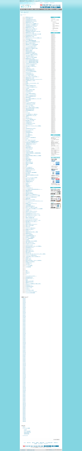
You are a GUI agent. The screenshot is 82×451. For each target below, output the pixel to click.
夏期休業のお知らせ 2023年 (30, 27)
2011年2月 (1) (53, 103)
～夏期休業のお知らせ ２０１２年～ (31, 115)
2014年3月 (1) (53, 74)
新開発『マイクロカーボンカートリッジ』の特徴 (33, 195)
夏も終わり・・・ (28, 230)
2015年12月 (24, 333)
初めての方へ (23, 9)
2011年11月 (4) (53, 96)
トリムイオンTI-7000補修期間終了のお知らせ (32, 141)
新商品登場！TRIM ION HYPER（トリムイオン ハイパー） (34, 79)
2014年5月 (24, 346)
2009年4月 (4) (53, 126)
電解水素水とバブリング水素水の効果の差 (32, 44)
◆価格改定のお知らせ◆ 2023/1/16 (31, 30)
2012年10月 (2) (53, 88)
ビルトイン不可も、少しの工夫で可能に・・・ (32, 76)
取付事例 (31, 9)
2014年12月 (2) (53, 69)
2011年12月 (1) (53, 95)
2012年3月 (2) (53, 93)
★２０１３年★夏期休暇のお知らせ (31, 96)
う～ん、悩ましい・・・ (29, 202)
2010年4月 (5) (53, 114)
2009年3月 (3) (53, 127)
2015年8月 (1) (53, 64)
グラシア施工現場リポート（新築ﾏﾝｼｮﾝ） (32, 114)
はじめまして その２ (29, 287)
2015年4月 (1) (53, 67)
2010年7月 (24, 394)
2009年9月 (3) (53, 121)
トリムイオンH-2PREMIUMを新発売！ (31, 71)
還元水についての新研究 (29, 163)
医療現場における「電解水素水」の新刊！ (32, 48)
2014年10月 (24, 343)
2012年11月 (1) (53, 87)
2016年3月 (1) (53, 59)
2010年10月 (24, 390)
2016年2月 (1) (53, 60)
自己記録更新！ (28, 136)
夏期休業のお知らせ (29, 233)
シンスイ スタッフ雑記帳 (26, 428)
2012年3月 (24, 372)
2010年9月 (24, 391)
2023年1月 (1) (53, 44)
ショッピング (46, 2)
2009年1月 (24, 417)
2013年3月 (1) (53, 84)
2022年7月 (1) (53, 46)
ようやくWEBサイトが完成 (30, 290)
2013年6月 (24, 356)
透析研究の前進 (28, 198)
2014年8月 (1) (53, 71)
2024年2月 (24, 306)
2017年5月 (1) (53, 56)
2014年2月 (24, 350)
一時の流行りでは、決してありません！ (31, 63)
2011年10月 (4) (53, 97)
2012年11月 (24, 364)
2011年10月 (24, 377)
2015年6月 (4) (53, 66)
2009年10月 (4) (53, 120)
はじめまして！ (28, 67)
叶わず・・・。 (28, 84)
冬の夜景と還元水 (28, 160)
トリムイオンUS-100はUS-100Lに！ (31, 102)
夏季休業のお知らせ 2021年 (30, 36)
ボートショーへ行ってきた (29, 129)
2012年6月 (24, 368)
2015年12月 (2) (53, 62)
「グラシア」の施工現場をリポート (31, 119)
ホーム (41, 2)
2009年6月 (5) (53, 124)
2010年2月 (24, 400)
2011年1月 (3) (53, 104)
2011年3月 (24, 383)
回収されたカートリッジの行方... (30, 199)
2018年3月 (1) (53, 55)
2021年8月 (24, 317)
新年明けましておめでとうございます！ (31, 211)
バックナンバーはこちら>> (56, 136)
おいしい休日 (28, 133)
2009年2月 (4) (53, 128)
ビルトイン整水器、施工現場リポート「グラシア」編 (33, 98)
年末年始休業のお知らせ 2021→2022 (31, 35)
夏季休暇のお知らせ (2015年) (30, 58)
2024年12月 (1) (53, 37)
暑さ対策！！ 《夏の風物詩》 (30, 237)
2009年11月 (24, 404)
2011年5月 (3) (53, 100)
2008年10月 (24, 421)
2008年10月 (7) (53, 132)
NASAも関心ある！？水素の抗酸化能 (31, 172)
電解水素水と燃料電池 (54, 142)
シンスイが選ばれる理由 (44, 9)
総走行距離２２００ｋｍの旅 (30, 120)
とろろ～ (27, 111)
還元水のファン (28, 158)
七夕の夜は (27, 239)
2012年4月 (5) (53, 92)
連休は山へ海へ (28, 226)
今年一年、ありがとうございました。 (31, 212)
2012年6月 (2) (53, 90)
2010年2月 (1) (53, 116)
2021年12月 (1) (53, 48)
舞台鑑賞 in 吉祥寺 (28, 171)
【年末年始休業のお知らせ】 (30, 168)
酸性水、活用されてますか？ (30, 251)
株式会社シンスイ (51, 449)
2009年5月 (24, 412)
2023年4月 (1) (53, 43)
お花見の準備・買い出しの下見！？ (31, 128)
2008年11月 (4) (53, 131)
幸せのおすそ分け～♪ (29, 248)
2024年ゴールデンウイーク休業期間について (32, 23)
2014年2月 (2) (53, 75)
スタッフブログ (40, 443)
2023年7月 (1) (53, 42)
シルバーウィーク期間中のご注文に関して (32, 54)
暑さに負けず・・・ (29, 145)
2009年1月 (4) (53, 129)
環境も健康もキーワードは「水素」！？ (31, 221)
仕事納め (27, 164)
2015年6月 (24, 338)
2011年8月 (24, 378)
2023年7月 (24, 308)
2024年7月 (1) (53, 38)
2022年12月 (24, 312)
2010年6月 (24, 395)
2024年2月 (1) (53, 40)
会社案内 (57, 9)
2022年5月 (24, 315)
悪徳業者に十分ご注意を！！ (30, 229)
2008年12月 (24, 418)
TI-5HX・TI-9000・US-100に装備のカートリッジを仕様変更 (34, 208)
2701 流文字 (27, 88)
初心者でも (27, 101)
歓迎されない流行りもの (29, 162)
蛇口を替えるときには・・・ (30, 278)
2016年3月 (24, 329)
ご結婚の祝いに (28, 186)
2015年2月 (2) (53, 68)
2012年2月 (24, 373)
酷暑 (26, 176)
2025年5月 (24, 299)
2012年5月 (24, 369)
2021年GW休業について (29, 39)
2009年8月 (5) (53, 122)
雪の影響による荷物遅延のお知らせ (31, 85)
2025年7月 (24, 298)
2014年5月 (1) (53, 72)
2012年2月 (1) (53, 94)
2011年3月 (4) (53, 102)
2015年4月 (24, 339)
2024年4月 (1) (53, 39)
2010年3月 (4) (53, 115)
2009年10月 (24, 405)
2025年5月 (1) (53, 35)
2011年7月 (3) (53, 99)
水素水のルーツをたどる (29, 49)
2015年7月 (24, 337)
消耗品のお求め (37, 9)
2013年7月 (24, 355)
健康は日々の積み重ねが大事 (30, 217)
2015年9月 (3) (53, 63)
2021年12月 (24, 316)
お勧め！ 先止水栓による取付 (30, 89)
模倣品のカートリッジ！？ (29, 282)
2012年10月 (24, 365)
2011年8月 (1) (53, 98)
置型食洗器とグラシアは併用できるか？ (31, 53)
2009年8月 (24, 408)
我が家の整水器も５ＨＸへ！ (30, 247)
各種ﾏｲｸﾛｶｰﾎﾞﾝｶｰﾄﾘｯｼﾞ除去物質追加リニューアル (33, 41)
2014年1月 (24, 351)
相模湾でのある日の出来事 (29, 281)
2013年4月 (24, 359)
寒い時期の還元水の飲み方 (29, 286)
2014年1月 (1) (53, 76)
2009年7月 (24, 409)
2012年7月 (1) (53, 89)
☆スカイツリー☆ (28, 92)
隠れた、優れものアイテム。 (30, 242)
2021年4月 (24, 320)
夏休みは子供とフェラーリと (30, 180)
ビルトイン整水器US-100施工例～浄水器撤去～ (32, 107)
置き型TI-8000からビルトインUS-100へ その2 (33, 215)
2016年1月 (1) (53, 61)
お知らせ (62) (53, 18)
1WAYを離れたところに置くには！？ (31, 66)
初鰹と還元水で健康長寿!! (29, 193)
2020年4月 (24, 321)
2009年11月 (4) (53, 119)
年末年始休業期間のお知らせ (30, 110)
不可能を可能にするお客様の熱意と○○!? (31, 142)
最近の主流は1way (28, 252)
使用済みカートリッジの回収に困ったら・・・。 (33, 194)
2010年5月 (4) (53, 113)
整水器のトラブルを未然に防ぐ (30, 261)
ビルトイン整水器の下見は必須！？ (31, 93)
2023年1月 (24, 311)
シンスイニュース (25, 435)
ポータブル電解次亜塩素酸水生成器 (31, 40)
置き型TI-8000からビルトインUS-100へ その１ (33, 220)
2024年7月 (24, 303)
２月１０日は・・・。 (29, 264)
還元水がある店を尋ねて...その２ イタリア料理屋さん (34, 246)
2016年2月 (24, 330)
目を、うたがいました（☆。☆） (30, 216)
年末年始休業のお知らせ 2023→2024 (31, 26)
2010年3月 (24, 399)
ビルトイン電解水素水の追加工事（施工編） (32, 61)
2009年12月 (24, 403)
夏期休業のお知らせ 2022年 (30, 32)
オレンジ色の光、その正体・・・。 (31, 75)
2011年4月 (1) (53, 101)
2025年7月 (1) (53, 34)
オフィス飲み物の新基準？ (29, 238)
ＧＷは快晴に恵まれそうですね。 (30, 123)
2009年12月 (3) (53, 118)
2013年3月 (24, 360)
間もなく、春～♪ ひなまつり (30, 106)
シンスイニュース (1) (54, 30)
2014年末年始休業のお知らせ (30, 74)
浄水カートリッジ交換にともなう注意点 (31, 207)
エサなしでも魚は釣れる (29, 234)
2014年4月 (24, 347)
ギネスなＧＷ (28, 150)
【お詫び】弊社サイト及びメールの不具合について (33, 256)
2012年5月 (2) (53, 91)
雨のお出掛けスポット (29, 118)
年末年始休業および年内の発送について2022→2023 (33, 31)
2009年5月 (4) (53, 125)
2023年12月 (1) (53, 41)
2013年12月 (24, 352)
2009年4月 (24, 413)
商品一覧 (27, 9)
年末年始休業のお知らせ (29, 132)
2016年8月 (24, 328)
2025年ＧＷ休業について (29, 18)
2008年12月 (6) (53, 130)
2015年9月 (24, 334)
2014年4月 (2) (53, 73)
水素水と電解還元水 (29, 159)
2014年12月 (24, 342)
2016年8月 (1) (53, 58)
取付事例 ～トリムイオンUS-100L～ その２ (32, 83)
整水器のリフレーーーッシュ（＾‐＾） (31, 203)
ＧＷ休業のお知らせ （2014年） (30, 80)
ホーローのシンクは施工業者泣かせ (31, 137)
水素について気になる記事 (29, 225)
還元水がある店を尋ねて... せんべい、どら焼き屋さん (34, 260)
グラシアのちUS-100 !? (29, 124)
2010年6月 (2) (53, 112)
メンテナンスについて (29, 149)
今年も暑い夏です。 (29, 146)
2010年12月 (24, 387)
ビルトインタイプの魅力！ (29, 105)
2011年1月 (24, 386)
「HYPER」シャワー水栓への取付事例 (31, 57)
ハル (26, 127)
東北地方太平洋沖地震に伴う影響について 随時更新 (33, 155)
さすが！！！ (28, 273)
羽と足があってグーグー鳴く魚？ (30, 243)
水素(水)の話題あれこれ (27, 432)
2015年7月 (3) (53, 65)
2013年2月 (24, 361)
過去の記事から (28, 154)
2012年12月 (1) (53, 86)
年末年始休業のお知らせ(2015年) (30, 52)
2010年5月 (24, 396)
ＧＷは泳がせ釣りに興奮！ (29, 151)
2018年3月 (24, 324)
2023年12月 (24, 307)
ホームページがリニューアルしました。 (31, 291)
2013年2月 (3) (53, 85)
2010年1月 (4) (53, 117)
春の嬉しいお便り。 (29, 259)
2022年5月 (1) (53, 47)
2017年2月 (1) (53, 57)
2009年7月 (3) (53, 123)
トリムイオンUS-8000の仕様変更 (30, 292)
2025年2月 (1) (53, 36)
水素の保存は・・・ (29, 185)
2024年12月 (24, 302)
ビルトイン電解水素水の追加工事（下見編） (32, 62)
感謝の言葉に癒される (29, 190)
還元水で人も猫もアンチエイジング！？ (31, 224)
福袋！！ (27, 270)
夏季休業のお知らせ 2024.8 (30, 22)
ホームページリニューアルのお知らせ (31, 45)
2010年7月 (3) (53, 111)
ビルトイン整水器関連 (27, 431)
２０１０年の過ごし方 (29, 167)
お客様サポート (52, 9)
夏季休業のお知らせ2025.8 (29, 17)
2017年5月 (24, 325)
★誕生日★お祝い (28, 97)
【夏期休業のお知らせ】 (29, 181)
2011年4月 (24, 382)
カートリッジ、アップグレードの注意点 (31, 177)
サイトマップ (52, 2)
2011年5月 (24, 381)
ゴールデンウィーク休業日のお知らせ (31, 255)
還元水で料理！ (28, 173)
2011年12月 (24, 374)
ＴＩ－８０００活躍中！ (29, 265)
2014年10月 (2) (53, 70)
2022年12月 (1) (53, 45)
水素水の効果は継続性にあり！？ (30, 70)
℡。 (26, 274)
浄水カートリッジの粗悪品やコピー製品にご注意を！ (33, 283)
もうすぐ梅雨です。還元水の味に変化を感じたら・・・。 (34, 189)
